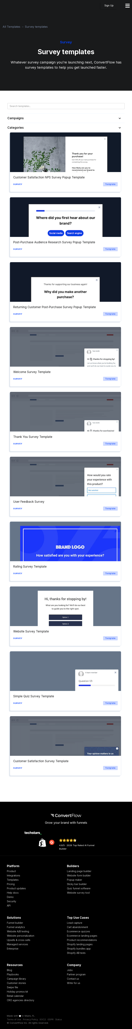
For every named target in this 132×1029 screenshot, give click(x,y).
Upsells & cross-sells (18, 940)
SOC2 (43, 1019)
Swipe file (12, 987)
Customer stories (16, 983)
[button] (66, 118)
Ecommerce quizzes (78, 931)
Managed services (17, 944)
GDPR (50, 1019)
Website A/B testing (18, 931)
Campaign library (16, 978)
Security (11, 901)
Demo (10, 896)
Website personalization (20, 935)
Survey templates (36, 26)
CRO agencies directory (20, 1000)
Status (58, 1019)
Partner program (76, 974)
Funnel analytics (16, 927)
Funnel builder (15, 922)
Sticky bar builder (77, 884)
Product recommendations (82, 940)
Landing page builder (79, 871)
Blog (9, 970)
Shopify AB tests (76, 952)
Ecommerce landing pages (82, 935)
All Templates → (14, 26)
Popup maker (74, 879)
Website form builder (79, 875)
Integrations (13, 875)
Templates (13, 879)
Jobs (70, 970)
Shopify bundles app (79, 948)
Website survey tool (78, 892)
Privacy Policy (30, 1019)
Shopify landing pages (80, 944)
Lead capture (74, 922)
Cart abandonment (77, 927)
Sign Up (109, 5)
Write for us (73, 983)
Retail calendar (15, 995)
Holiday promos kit (17, 991)
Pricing (11, 884)
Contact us (73, 978)
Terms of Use (14, 1019)
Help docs (13, 892)
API (8, 905)
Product (11, 871)
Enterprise (12, 948)
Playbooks (13, 974)
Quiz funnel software (79, 888)
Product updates (16, 888)
